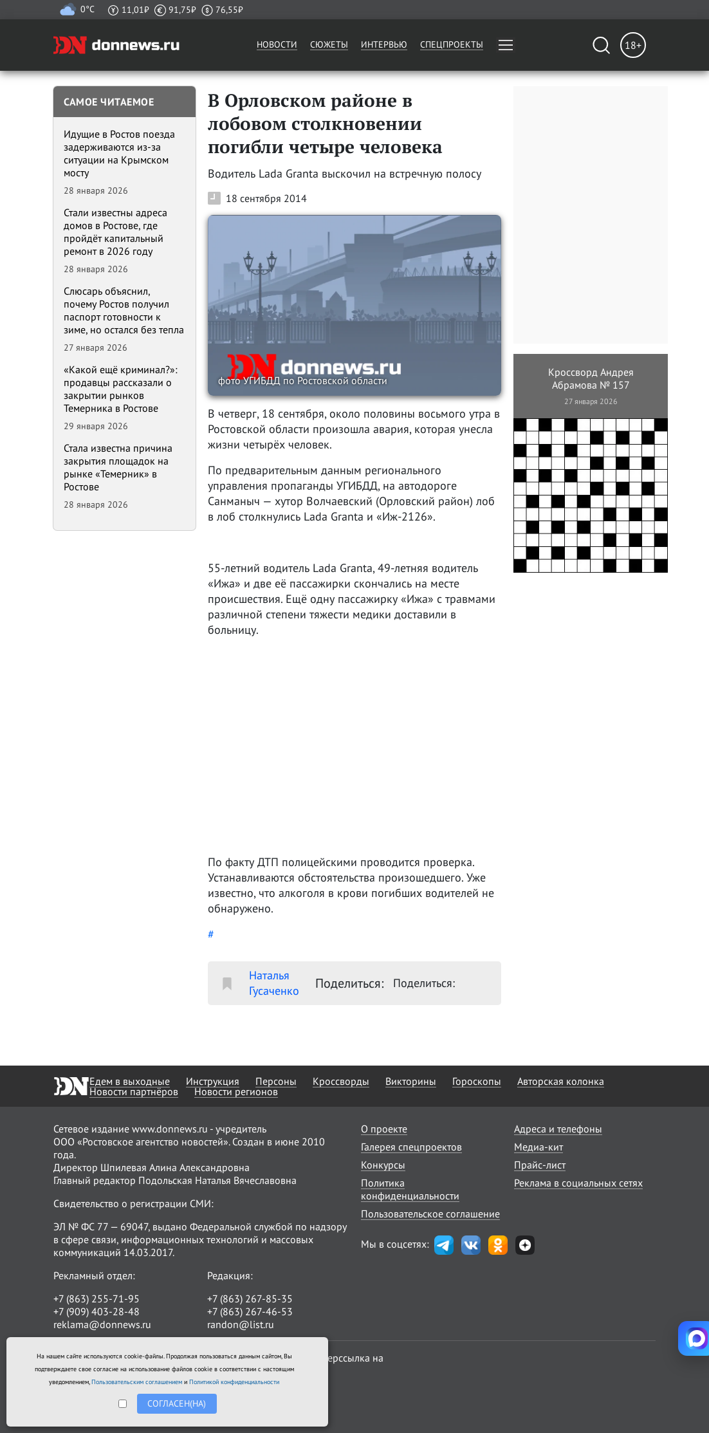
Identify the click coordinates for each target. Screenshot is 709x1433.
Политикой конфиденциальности (234, 1382)
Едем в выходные (129, 1081)
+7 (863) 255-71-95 (96, 1298)
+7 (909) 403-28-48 (96, 1311)
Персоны (276, 1081)
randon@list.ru (240, 1324)
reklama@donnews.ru (102, 1324)
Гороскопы (476, 1081)
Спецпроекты (451, 44)
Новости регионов (236, 1091)
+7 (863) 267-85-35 (250, 1298)
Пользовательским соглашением (136, 1382)
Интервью (384, 44)
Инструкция (212, 1081)
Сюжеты (329, 44)
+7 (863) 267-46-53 (250, 1311)
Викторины (410, 1081)
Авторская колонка (560, 1081)
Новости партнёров (133, 1091)
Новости (277, 44)
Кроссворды (341, 1081)
